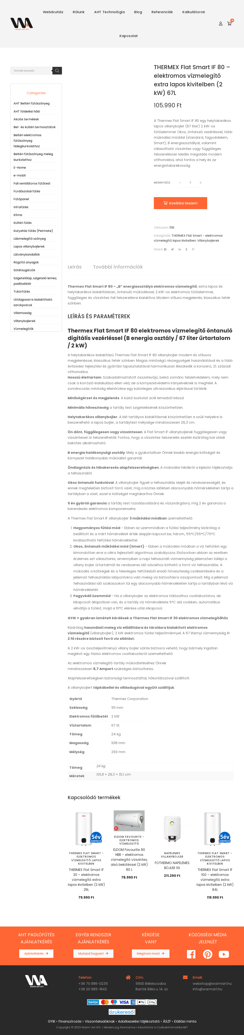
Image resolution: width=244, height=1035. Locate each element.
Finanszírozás (70, 1021)
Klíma (18, 215)
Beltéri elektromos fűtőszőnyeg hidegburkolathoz (27, 141)
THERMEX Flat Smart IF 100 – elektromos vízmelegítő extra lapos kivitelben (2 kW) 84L (215, 879)
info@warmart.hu (207, 989)
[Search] (57, 70)
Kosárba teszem (183, 203)
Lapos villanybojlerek (29, 246)
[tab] (75, 267)
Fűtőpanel (21, 199)
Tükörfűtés (22, 291)
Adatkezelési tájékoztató (139, 1021)
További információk (118, 267)
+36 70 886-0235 (93, 983)
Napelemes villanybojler (172, 855)
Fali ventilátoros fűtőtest (32, 183)
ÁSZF (167, 1021)
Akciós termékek (26, 119)
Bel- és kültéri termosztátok (35, 127)
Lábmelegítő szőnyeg (30, 238)
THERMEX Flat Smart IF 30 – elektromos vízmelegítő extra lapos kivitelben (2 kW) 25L (86, 879)
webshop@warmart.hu (212, 983)
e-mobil (20, 175)
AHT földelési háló (27, 111)
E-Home (20, 167)
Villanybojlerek (208, 240)
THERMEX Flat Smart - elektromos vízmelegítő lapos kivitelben (86, 858)
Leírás (75, 267)
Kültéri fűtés (23, 223)
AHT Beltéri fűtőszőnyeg (32, 103)
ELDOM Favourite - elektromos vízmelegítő (129, 840)
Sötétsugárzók (24, 270)
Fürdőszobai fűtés (27, 191)
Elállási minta (185, 1021)
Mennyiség (162, 183)
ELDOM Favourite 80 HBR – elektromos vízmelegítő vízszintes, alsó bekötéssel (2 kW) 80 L (129, 859)
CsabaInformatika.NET (172, 1027)
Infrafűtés (21, 207)
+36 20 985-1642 (92, 989)
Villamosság (22, 313)
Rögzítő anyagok (26, 262)
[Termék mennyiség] (190, 183)
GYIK (51, 1021)
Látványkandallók (27, 254)
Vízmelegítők (24, 329)
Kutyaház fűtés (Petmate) (33, 231)
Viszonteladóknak (100, 1021)
